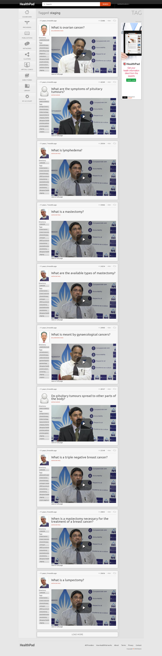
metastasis (43, 56)
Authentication (123, 4)
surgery (42, 131)
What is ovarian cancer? (68, 27)
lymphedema (43, 184)
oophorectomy (44, 62)
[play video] (84, 55)
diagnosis (42, 53)
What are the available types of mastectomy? (83, 273)
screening (42, 371)
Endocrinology (44, 101)
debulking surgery (44, 50)
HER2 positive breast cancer (44, 176)
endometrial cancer (44, 357)
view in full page (57, 74)
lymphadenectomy (44, 182)
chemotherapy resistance (44, 48)
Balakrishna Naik (57, 30)
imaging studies (44, 117)
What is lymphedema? (66, 150)
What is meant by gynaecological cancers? (80, 334)
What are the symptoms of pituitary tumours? (76, 90)
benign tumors (44, 106)
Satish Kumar (55, 95)
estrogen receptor (44, 483)
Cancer (42, 163)
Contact (138, 645)
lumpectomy (43, 179)
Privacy (130, 645)
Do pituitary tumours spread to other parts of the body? (83, 397)
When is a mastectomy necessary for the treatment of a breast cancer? (79, 520)
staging (42, 70)
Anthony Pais (55, 153)
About (116, 645)
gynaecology (43, 363)
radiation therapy (44, 67)
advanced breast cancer (44, 475)
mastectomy (43, 187)
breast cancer (43, 168)
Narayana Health (44, 59)
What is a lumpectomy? (67, 580)
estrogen (42, 237)
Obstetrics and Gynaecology (44, 40)
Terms (123, 645)
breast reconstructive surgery (44, 170)
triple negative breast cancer (44, 500)
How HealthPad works (104, 645)
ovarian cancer (44, 64)
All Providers (89, 645)
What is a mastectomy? (67, 211)
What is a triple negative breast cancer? (79, 457)
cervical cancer (44, 352)
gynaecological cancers (44, 360)
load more (77, 634)
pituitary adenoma (44, 123)
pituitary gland (44, 126)
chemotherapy (44, 45)
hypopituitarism (44, 115)
